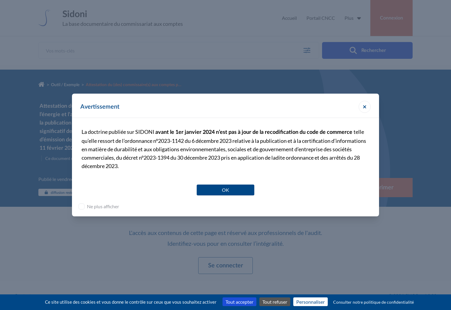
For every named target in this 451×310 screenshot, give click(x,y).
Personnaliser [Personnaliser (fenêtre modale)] (310, 302)
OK (225, 190)
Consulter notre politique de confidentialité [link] (373, 302)
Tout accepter (239, 302)
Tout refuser (274, 302)
